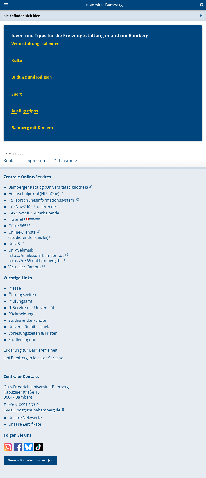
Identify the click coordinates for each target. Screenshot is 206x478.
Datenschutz (65, 160)
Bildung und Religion (31, 77)
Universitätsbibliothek (28, 326)
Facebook (18, 447)
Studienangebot (23, 339)
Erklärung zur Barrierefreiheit (30, 350)
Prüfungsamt (20, 301)
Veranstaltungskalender (35, 43)
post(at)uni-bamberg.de (39, 410)
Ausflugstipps (24, 110)
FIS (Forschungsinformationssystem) (41, 200)
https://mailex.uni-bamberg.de (36, 255)
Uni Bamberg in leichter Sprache (33, 357)
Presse (14, 288)
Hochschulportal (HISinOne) (34, 193)
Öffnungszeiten (22, 294)
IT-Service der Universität (31, 307)
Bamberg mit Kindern (32, 127)
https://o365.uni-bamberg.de (35, 260)
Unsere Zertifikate (24, 424)
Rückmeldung (21, 313)
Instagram (8, 447)
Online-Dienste (22, 232)
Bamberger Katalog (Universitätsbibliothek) (48, 187)
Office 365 (17, 225)
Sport (16, 93)
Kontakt (11, 160)
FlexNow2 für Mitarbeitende (33, 213)
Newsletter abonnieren (26, 460)
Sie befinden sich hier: (22, 15)
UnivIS (14, 243)
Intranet (15, 219)
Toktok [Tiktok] (38, 447)
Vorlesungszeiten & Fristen (33, 333)
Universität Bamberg (103, 4)
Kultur (17, 60)
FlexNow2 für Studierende (32, 206)
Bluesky (28, 447)
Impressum (35, 160)
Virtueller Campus (24, 267)
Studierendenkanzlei (27, 320)
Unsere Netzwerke (25, 417)
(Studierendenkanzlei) (28, 237)
